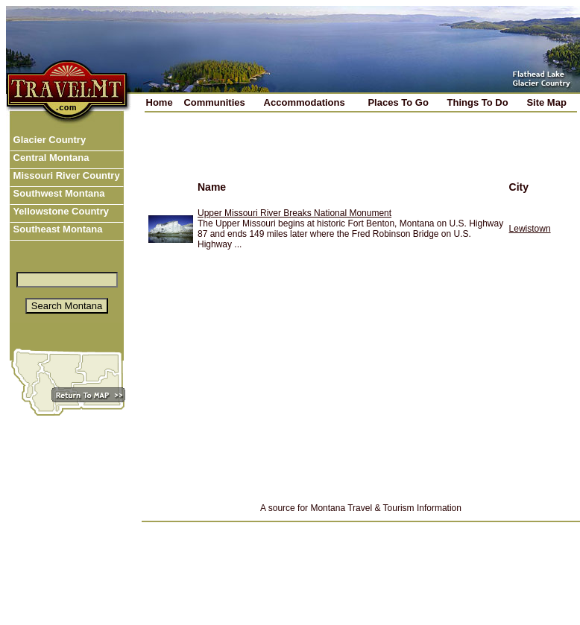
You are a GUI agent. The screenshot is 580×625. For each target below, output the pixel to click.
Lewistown (530, 228)
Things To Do (477, 102)
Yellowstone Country (59, 211)
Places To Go (398, 102)
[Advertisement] (316, 155)
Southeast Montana (56, 229)
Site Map (546, 102)
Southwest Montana (57, 193)
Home (159, 102)
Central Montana (49, 157)
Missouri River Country (65, 175)
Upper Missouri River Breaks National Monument (294, 213)
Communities (214, 102)
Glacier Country (48, 139)
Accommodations (304, 102)
